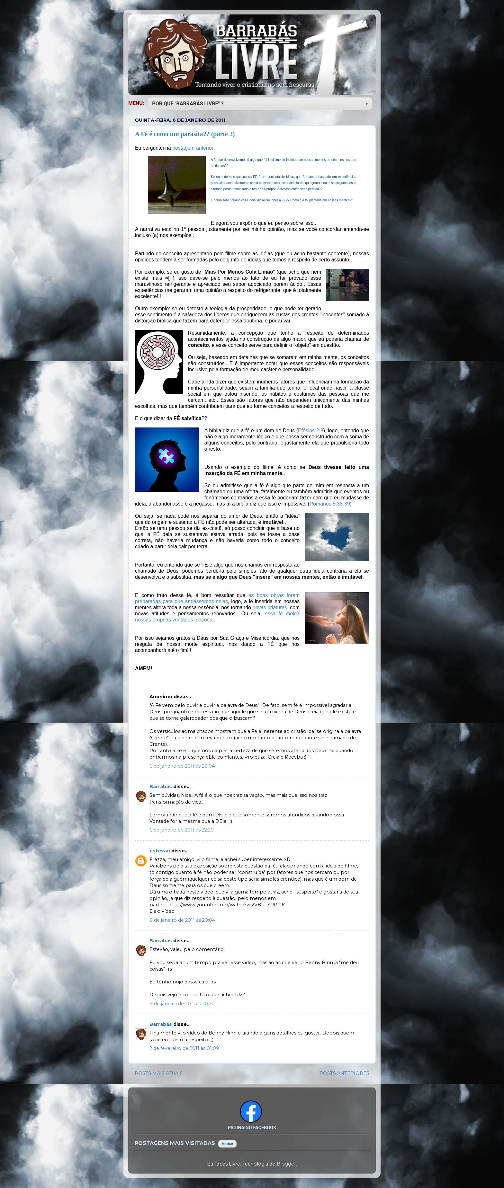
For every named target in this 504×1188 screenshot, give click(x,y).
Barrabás (161, 786)
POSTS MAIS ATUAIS (159, 1073)
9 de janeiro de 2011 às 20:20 (182, 1004)
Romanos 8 (323, 503)
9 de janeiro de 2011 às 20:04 (182, 920)
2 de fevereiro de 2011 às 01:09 (184, 1048)
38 (340, 503)
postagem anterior (192, 148)
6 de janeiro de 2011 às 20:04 (182, 766)
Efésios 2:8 (310, 430)
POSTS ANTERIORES (344, 1073)
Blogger (286, 1164)
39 (347, 503)
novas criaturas (270, 607)
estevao (160, 851)
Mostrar (227, 1144)
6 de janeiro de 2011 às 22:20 (181, 830)
